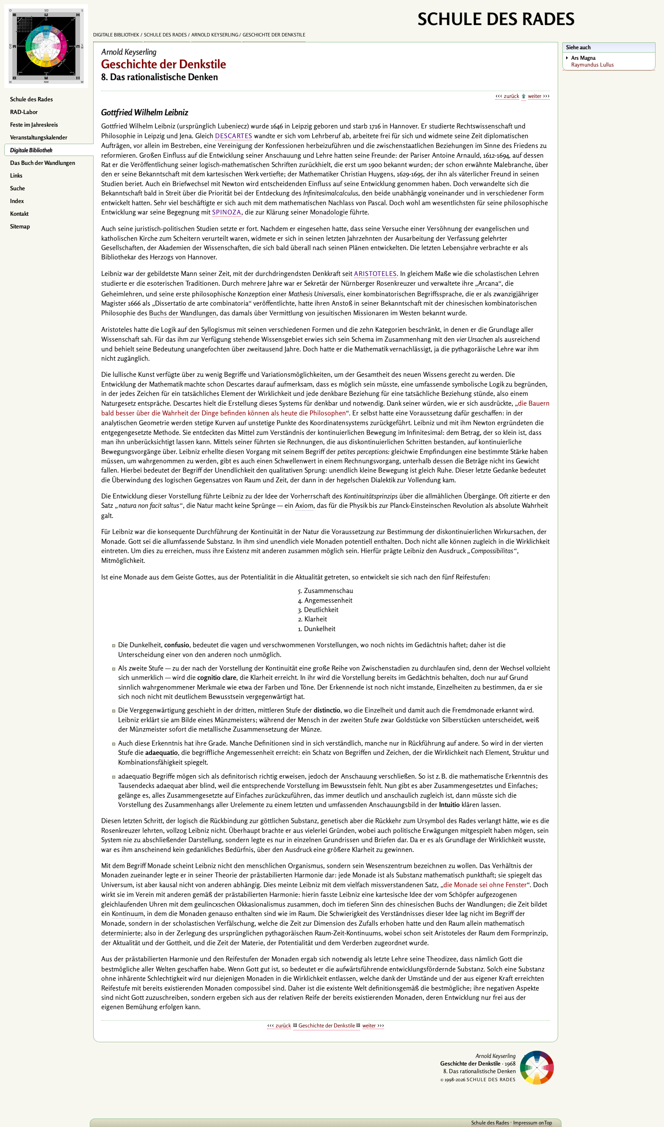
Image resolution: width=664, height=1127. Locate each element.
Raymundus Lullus (613, 61)
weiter (534, 95)
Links (16, 175)
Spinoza (226, 212)
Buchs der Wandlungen (182, 313)
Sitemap (20, 226)
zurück (511, 95)
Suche (17, 188)
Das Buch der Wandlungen (42, 162)
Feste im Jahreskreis (34, 124)
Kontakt (19, 213)
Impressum (525, 1122)
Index (17, 201)
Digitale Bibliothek (31, 150)
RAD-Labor (24, 112)
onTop (545, 1122)
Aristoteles (375, 274)
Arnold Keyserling (214, 35)
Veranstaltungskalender (38, 137)
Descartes (233, 136)
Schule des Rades (31, 99)
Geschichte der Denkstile (274, 35)
